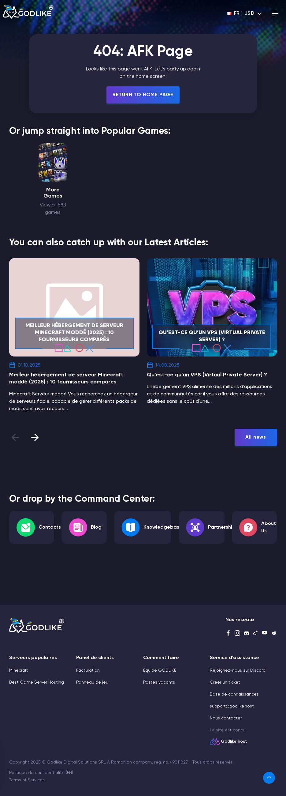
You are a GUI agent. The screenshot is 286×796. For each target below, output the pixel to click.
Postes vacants (159, 682)
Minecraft (18, 670)
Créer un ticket (225, 682)
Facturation (88, 670)
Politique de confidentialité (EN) (41, 773)
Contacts (50, 527)
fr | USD (241, 13)
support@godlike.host (232, 706)
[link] (271, 778)
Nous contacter (226, 718)
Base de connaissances (234, 694)
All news (255, 437)
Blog (96, 527)
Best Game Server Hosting (36, 682)
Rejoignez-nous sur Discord (238, 670)
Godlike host (234, 741)
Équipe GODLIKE (159, 670)
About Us (268, 527)
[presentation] (35, 437)
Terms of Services (27, 780)
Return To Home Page (143, 94)
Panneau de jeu (92, 682)
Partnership (222, 527)
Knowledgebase (162, 527)
